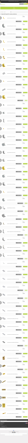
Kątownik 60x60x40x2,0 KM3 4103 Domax (11, 152)
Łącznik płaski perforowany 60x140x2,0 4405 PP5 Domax (12, 326)
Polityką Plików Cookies (16, 0)
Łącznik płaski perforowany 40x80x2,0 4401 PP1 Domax (12, 318)
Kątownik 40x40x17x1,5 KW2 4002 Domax (11, 81)
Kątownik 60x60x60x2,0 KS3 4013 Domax (11, 168)
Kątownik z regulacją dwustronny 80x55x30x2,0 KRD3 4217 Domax (13, 255)
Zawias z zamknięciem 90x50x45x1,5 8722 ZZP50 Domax (12, 413)
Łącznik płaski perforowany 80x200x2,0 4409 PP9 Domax (12, 342)
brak (25, 100)
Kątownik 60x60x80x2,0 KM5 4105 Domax (11, 176)
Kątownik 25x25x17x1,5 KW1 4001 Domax (11, 57)
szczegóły (18, 21)
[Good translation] (13, 432)
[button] (7, 12)
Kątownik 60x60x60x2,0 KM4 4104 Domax (11, 160)
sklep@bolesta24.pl (3, 426)
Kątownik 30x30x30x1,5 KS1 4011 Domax (11, 65)
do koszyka (24, 21)
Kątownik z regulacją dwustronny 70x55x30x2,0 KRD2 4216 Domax (13, 247)
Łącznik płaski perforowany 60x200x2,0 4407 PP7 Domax (12, 334)
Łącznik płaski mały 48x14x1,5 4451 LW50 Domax (12, 263)
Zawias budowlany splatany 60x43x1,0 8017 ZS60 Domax (12, 405)
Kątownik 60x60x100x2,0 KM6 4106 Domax (11, 144)
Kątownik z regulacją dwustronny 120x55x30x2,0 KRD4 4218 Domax (14, 231)
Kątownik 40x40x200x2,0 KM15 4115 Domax (11, 89)
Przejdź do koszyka (21, 4)
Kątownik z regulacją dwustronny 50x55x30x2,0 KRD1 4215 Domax (13, 239)
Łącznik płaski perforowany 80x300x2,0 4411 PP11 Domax (13, 350)
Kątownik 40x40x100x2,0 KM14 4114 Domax (11, 73)
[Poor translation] (15, 432)
